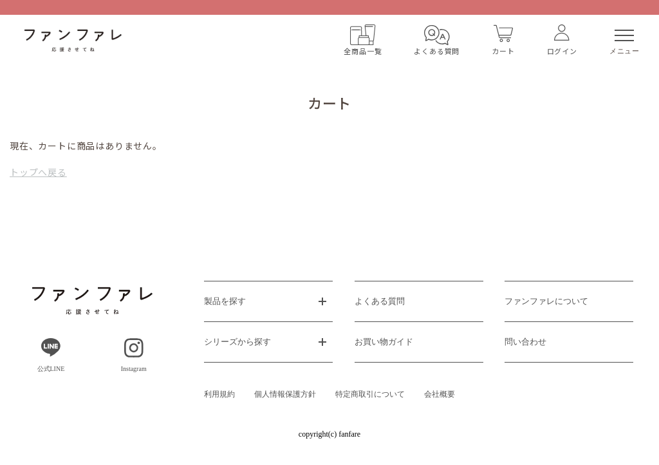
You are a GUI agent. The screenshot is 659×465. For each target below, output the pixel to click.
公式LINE (51, 355)
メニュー (624, 42)
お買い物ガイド (384, 341)
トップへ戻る (38, 172)
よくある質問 (380, 301)
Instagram (134, 355)
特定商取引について (370, 394)
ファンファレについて (546, 301)
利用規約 (219, 394)
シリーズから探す (237, 341)
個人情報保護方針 (285, 394)
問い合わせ (525, 341)
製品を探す (225, 301)
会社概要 (439, 394)
